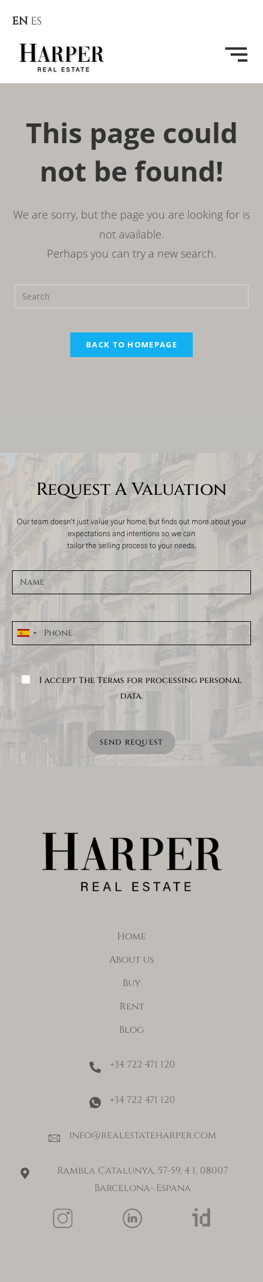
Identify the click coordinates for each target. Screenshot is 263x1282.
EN (20, 21)
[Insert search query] (131, 297)
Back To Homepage (131, 344)
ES (36, 21)
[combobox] (26, 633)
